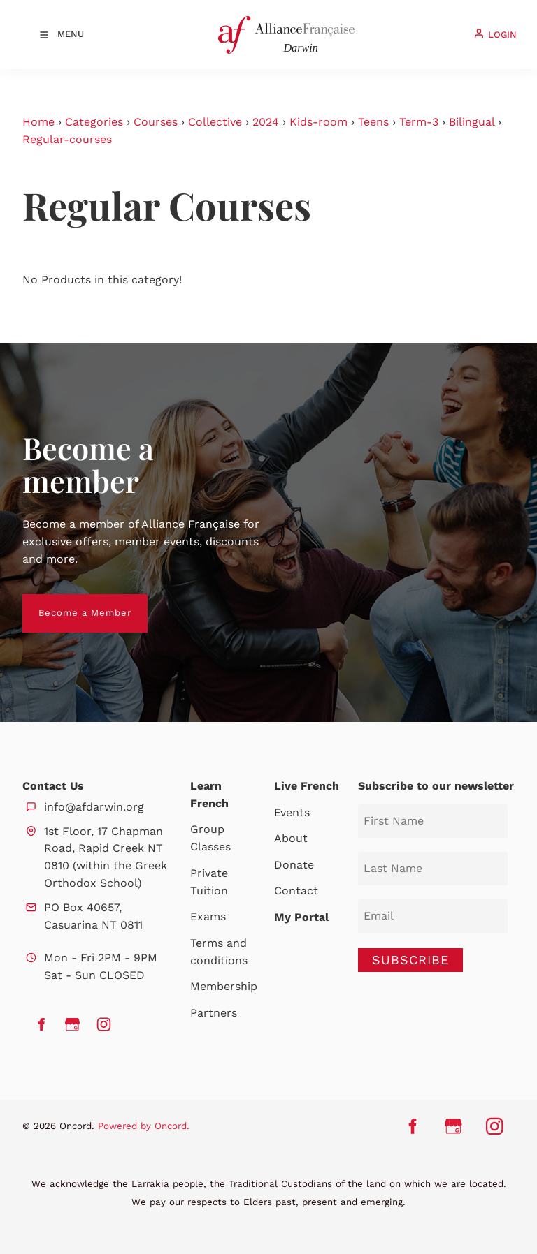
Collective (215, 121)
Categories (94, 121)
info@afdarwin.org (94, 806)
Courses (156, 121)
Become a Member (68, 602)
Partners (213, 1012)
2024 (265, 121)
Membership (223, 986)
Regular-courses (67, 139)
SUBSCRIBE (410, 959)
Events (292, 812)
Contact (296, 890)
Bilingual (471, 121)
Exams (208, 916)
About (291, 838)
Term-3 (418, 121)
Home (38, 121)
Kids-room (318, 121)
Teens (373, 121)
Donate (294, 864)
